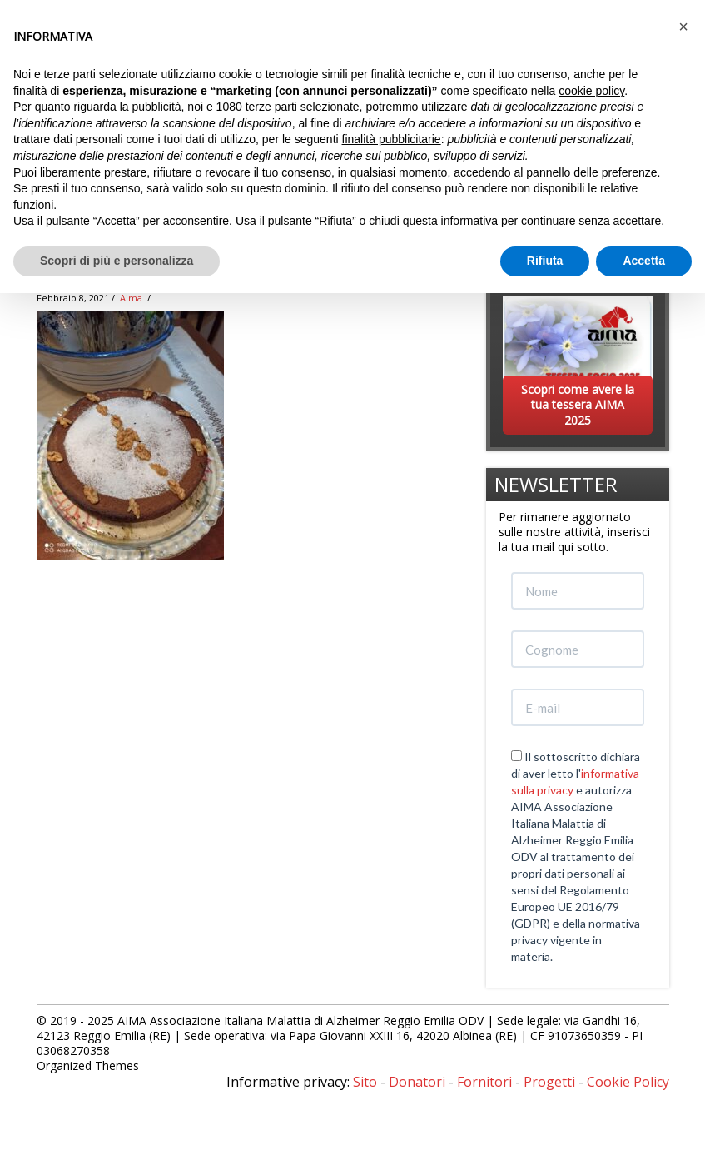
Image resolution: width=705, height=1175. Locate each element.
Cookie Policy (628, 1082)
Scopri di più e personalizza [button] (116, 260)
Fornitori (484, 1082)
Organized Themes (88, 1065)
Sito (365, 1082)
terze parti (271, 106)
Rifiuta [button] (545, 260)
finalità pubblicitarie (391, 139)
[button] (683, 26)
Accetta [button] (644, 260)
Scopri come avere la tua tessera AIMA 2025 (577, 404)
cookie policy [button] (591, 90)
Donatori (417, 1082)
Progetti (549, 1082)
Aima (131, 297)
